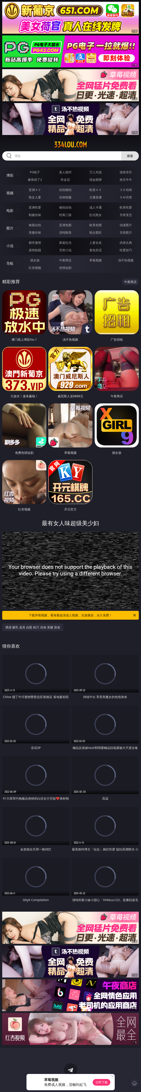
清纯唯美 (65, 232)
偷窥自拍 (35, 225)
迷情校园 (35, 250)
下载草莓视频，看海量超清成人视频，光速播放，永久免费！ (83, 615)
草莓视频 (95, 260)
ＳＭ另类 (126, 197)
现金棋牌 (95, 179)
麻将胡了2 (35, 179)
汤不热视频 (125, 260)
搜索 (130, 156)
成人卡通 (95, 207)
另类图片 (126, 232)
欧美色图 (95, 225)
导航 (9, 263)
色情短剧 (65, 268)
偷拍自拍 (65, 207)
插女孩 (34, 260)
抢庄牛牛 (126, 179)
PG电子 (35, 172)
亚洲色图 (65, 225)
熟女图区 (95, 232)
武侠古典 (126, 242)
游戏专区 (126, 172)
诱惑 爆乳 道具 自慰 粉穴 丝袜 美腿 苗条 (32, 627)
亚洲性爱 (35, 207)
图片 (9, 228)
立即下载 (101, 1082)
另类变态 (126, 215)
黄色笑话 (95, 250)
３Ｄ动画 (126, 190)
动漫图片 (126, 225)
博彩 (9, 175)
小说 (9, 245)
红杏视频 (35, 268)
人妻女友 (95, 242)
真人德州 (65, 172)
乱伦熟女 (95, 215)
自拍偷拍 (65, 190)
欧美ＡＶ (95, 190)
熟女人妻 (35, 197)
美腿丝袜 (35, 232)
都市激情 (35, 242)
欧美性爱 (126, 207)
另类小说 (65, 250)
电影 (9, 210)
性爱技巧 (126, 250)
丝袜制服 (65, 197)
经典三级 (65, 215)
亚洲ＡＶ (35, 190)
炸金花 (65, 179)
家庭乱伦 (65, 242)
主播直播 (95, 197)
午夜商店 (65, 260)
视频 (9, 192)
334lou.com (70, 144)
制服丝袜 (35, 215)
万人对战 (95, 172)
